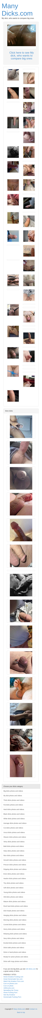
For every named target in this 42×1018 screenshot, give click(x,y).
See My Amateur (9, 995)
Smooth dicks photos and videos (14, 860)
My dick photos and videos (12, 795)
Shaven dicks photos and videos (14, 837)
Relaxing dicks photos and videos (15, 934)
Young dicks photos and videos (14, 892)
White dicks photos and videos (14, 819)
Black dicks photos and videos (14, 814)
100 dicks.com (31, 969)
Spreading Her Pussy (10, 990)
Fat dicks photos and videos (13, 805)
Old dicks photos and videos (13, 897)
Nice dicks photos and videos (13, 855)
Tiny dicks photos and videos (13, 883)
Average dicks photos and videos (14, 823)
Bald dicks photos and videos (13, 846)
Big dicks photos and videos (13, 791)
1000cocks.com (8, 988)
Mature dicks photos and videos (14, 901)
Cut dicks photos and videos (13, 828)
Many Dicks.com (17, 9)
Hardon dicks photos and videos (14, 878)
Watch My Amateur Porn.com (13, 981)
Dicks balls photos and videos (13, 947)
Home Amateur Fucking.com (13, 977)
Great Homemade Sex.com (13, 979)
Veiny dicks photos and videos (14, 842)
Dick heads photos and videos (13, 911)
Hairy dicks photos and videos (13, 851)
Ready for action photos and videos (15, 957)
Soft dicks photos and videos (13, 888)
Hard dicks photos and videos (13, 809)
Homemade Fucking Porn (12, 997)
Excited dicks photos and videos (14, 943)
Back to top (21, 1012)
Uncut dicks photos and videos (14, 832)
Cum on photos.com (10, 983)
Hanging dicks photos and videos (14, 915)
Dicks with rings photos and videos (15, 961)
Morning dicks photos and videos (14, 920)
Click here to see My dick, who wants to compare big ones (21, 55)
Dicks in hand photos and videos (14, 952)
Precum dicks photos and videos (14, 865)
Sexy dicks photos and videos (13, 938)
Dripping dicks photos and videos (14, 869)
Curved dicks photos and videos (14, 924)
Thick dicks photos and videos (13, 800)
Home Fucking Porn (10, 992)
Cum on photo (8, 986)
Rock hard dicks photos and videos (15, 906)
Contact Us (33, 1009)
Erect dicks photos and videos (13, 874)
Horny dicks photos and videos (14, 929)
